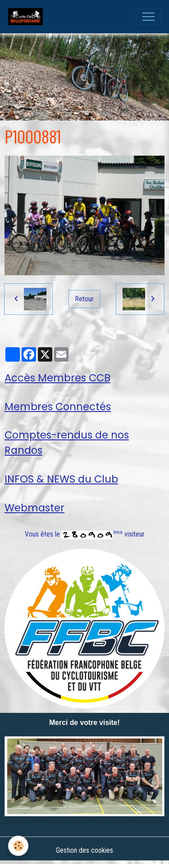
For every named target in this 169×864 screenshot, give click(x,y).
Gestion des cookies (84, 850)
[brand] (27, 16)
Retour (84, 299)
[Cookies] (18, 846)
